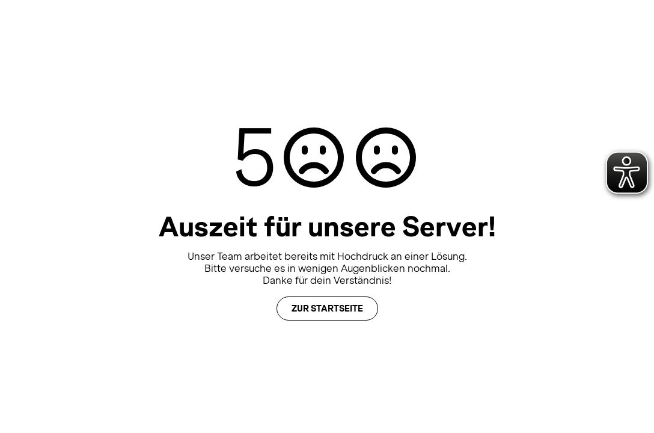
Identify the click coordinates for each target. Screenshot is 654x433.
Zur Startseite (327, 308)
